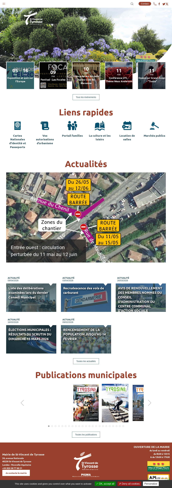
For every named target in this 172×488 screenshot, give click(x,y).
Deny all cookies (129, 483)
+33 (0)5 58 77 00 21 (12, 468)
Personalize (150, 483)
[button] (3, 3)
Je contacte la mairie (16, 472)
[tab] (49, 426)
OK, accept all (105, 483)
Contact (145, 3)
